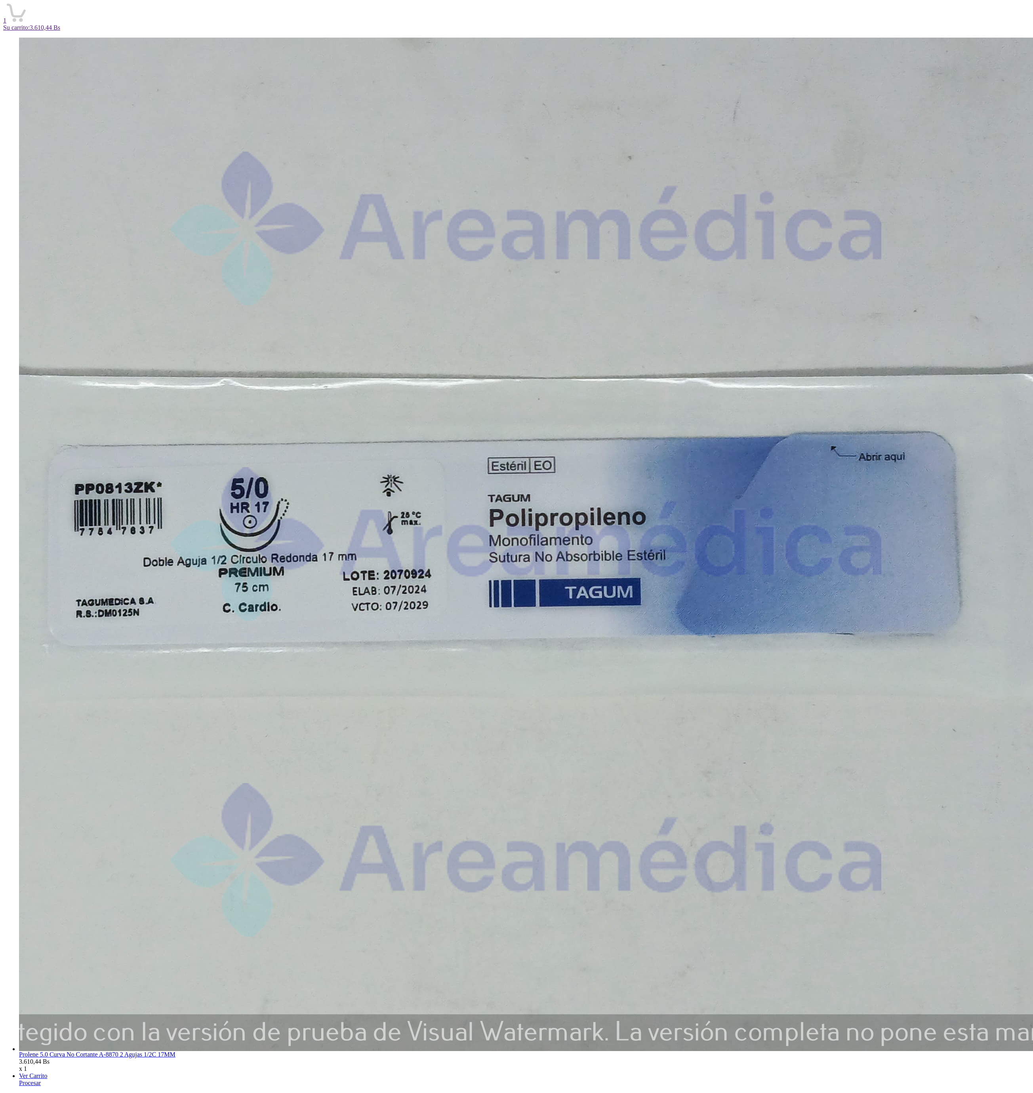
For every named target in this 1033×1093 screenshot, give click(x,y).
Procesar (30, 1083)
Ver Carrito (33, 1075)
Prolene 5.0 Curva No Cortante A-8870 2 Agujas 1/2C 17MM (97, 1054)
